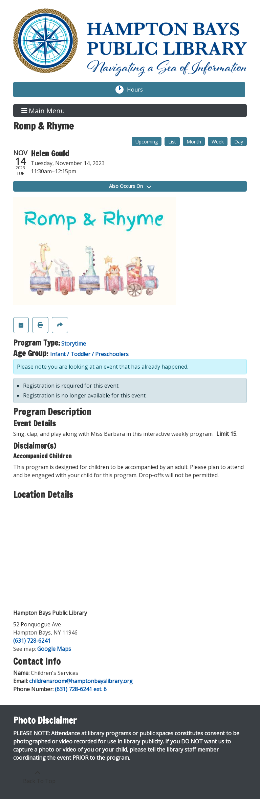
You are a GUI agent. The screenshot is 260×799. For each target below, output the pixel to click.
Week (218, 141)
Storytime (73, 343)
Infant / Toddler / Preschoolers (89, 354)
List (172, 141)
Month (194, 141)
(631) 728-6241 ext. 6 (81, 689)
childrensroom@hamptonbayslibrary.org (81, 681)
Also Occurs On (130, 186)
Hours (138, 89)
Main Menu (43, 110)
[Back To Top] (37, 777)
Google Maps (54, 648)
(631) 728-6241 (31, 640)
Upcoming (146, 141)
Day (238, 141)
